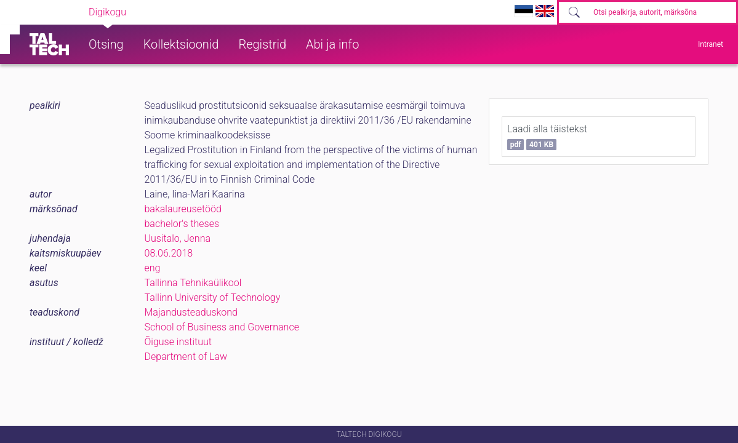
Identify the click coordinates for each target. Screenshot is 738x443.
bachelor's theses (182, 223)
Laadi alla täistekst (547, 136)
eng (153, 268)
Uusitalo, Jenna (178, 238)
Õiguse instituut (178, 342)
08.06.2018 (169, 253)
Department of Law (186, 356)
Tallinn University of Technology (213, 297)
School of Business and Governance (222, 327)
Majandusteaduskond (191, 312)
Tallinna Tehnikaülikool (193, 283)
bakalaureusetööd (183, 209)
